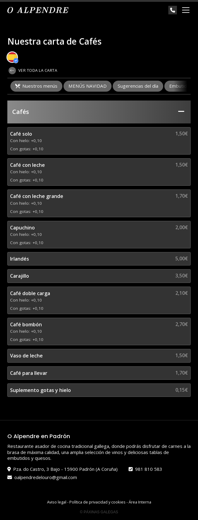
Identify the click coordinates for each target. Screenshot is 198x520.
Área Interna (140, 502)
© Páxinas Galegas (99, 512)
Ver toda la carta (33, 70)
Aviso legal (56, 502)
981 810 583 (148, 469)
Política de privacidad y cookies (97, 502)
